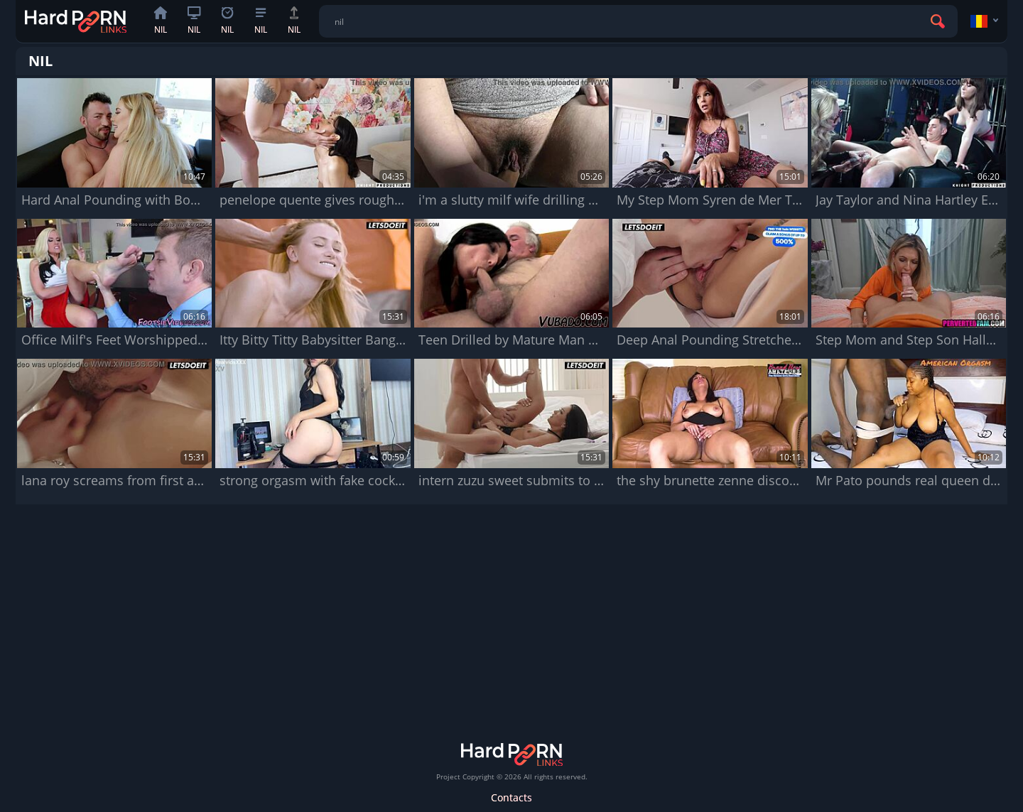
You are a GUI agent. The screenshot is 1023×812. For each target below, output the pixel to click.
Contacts (511, 797)
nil (160, 21)
